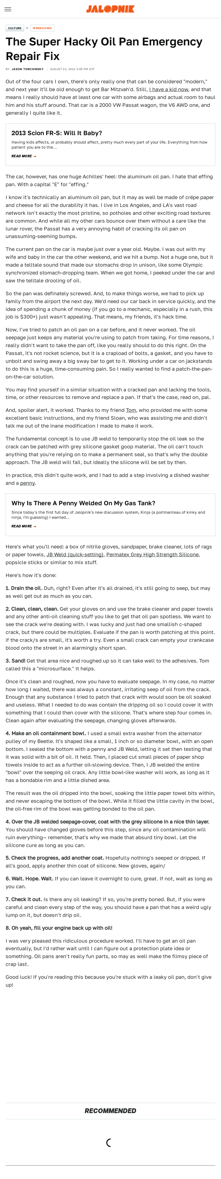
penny (27, 483)
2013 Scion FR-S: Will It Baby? (56, 133)
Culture (15, 28)
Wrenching (42, 28)
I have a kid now (168, 89)
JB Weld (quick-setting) (75, 554)
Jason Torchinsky (27, 69)
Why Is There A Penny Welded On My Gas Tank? (83, 503)
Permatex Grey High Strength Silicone (152, 554)
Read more (21, 156)
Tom (131, 410)
